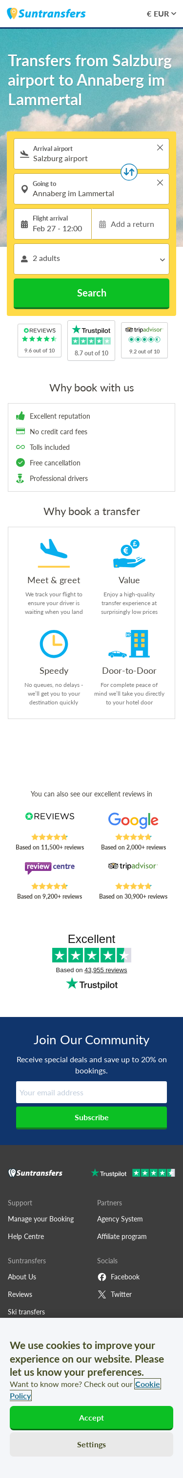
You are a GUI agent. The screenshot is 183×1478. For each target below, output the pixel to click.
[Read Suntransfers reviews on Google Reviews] (133, 823)
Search (91, 292)
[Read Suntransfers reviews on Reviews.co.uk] (49, 823)
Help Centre (26, 1236)
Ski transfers (26, 1312)
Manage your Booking (41, 1219)
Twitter (114, 1294)
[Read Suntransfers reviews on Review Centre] (49, 872)
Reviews (20, 1294)
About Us (22, 1277)
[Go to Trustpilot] (133, 1174)
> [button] (160, 147)
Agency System (120, 1219)
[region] (91, 1398)
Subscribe (92, 1117)
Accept (91, 1417)
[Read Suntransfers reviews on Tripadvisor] (133, 872)
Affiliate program (122, 1236)
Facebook (118, 1277)
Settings (91, 1444)
